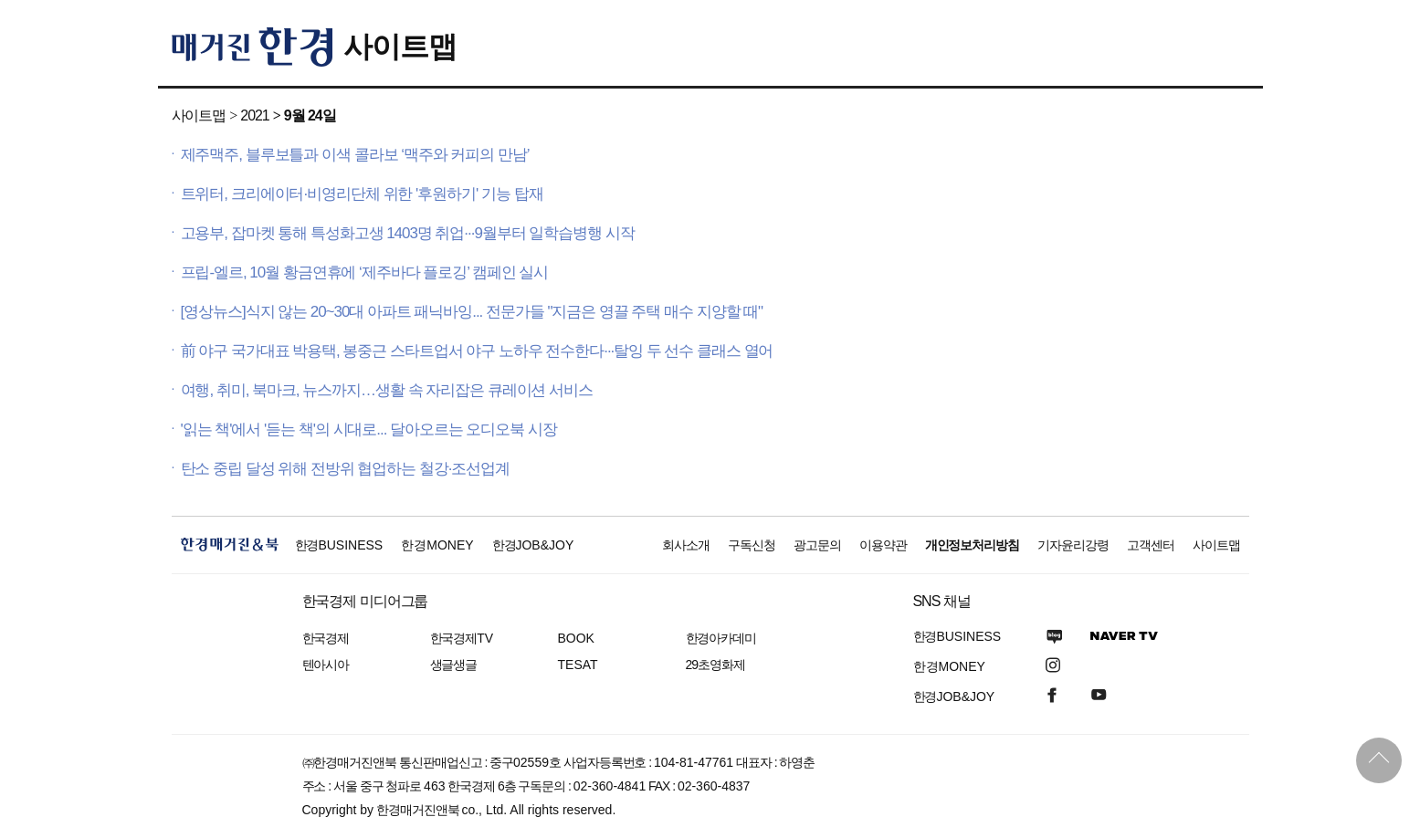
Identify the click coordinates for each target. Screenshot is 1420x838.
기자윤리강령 (1073, 545)
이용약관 (883, 545)
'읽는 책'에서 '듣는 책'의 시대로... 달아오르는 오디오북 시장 (369, 429)
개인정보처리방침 (972, 545)
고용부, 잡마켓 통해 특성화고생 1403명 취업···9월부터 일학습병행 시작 (408, 233)
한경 (339, 545)
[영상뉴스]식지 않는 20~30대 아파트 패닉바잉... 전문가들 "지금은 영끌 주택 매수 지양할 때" (472, 311)
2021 (254, 115)
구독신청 (751, 545)
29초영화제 (715, 664)
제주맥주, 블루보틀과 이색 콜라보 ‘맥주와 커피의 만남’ (355, 154)
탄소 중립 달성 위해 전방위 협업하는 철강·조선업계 (345, 468)
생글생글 (454, 664)
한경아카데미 (721, 638)
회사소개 (686, 545)
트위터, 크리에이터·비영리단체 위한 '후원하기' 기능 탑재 (362, 194)
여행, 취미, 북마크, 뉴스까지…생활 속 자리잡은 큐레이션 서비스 (387, 390)
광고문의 (817, 545)
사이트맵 (400, 46)
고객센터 (1150, 545)
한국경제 (326, 638)
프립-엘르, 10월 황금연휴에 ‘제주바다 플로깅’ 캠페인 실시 (365, 272)
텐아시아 (326, 664)
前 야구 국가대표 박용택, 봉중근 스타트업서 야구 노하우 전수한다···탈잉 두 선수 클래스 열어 (477, 351)
